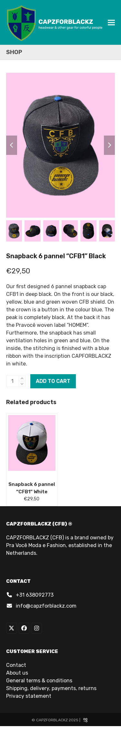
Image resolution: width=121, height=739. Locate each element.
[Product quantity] (12, 381)
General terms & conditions (39, 680)
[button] (111, 22)
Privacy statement (28, 696)
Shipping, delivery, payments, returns (51, 688)
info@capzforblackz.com (46, 606)
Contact (16, 665)
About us (17, 673)
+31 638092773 (35, 595)
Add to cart (53, 381)
